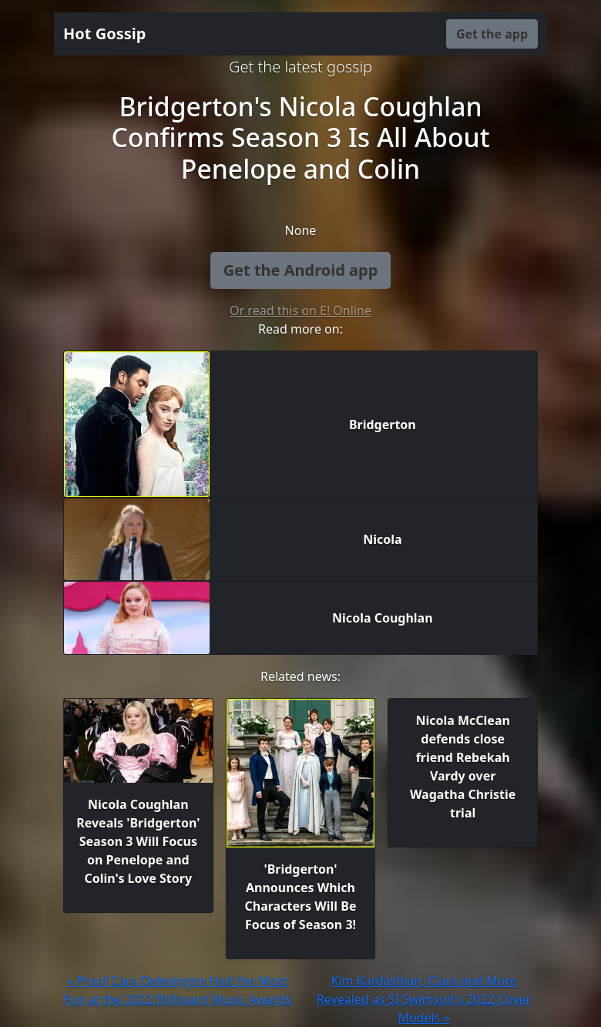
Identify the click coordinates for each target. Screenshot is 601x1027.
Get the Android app (300, 270)
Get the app (492, 33)
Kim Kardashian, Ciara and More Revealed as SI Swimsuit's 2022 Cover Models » (424, 999)
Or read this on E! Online (300, 310)
